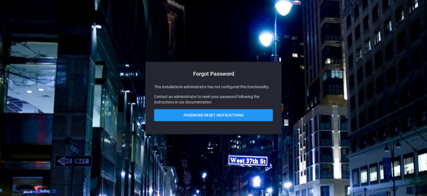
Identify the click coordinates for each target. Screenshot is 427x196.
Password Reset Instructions (213, 115)
